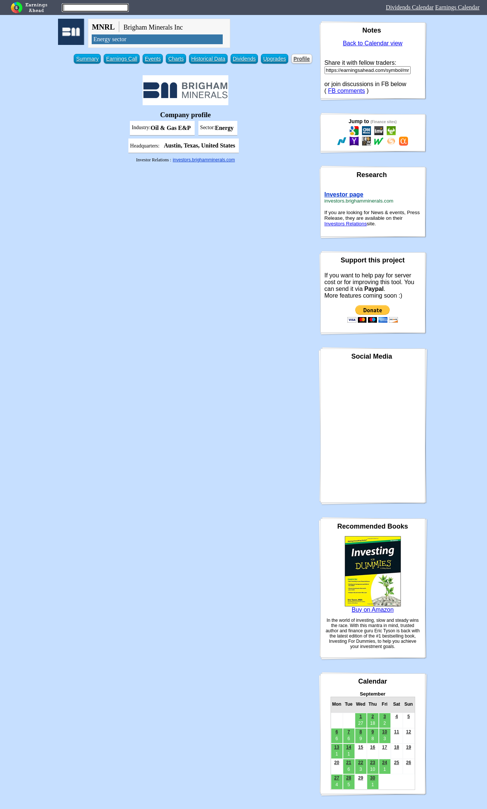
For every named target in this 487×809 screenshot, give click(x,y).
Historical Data (208, 58)
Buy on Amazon (372, 609)
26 (408, 762)
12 (408, 732)
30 (372, 778)
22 (360, 762)
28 (348, 778)
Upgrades (274, 58)
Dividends (244, 58)
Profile (301, 58)
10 (384, 732)
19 (408, 747)
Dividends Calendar (410, 7)
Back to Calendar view (372, 43)
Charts (175, 58)
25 (396, 762)
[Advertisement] (185, 217)
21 (348, 762)
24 (384, 762)
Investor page (344, 194)
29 (360, 778)
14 (348, 747)
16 (372, 747)
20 (336, 762)
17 (384, 747)
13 (336, 747)
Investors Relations (346, 223)
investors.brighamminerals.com (204, 159)
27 (336, 778)
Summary (87, 58)
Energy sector (109, 39)
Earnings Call (121, 58)
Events (153, 58)
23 (372, 762)
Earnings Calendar (457, 7)
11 (396, 732)
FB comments (346, 91)
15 (360, 747)
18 (396, 747)
